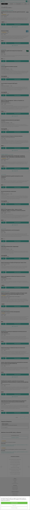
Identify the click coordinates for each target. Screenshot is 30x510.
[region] (15, 503)
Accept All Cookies (14, 502)
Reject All (14, 505)
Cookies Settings (14, 507)
